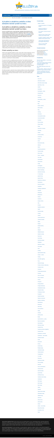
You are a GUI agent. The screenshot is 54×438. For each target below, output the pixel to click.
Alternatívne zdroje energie (42, 82)
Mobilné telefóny (41, 225)
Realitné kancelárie (41, 296)
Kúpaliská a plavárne (41, 207)
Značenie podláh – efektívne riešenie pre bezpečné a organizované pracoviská (44, 69)
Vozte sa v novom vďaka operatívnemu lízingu (43, 44)
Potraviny (39, 273)
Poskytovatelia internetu (42, 271)
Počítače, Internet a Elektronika (43, 265)
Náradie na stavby (41, 234)
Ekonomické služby (41, 142)
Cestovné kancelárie (41, 118)
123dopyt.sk (45, 54)
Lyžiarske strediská (41, 219)
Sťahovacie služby (41, 325)
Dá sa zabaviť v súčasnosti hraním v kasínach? (45, 32)
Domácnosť (40, 136)
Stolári (39, 339)
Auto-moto (40, 78)
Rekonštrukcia (40, 302)
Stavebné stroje (40, 331)
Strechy (39, 343)
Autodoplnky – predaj (41, 91)
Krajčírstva (39, 198)
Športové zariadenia (41, 321)
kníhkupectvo (40, 194)
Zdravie (39, 403)
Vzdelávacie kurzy (41, 374)
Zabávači (39, 389)
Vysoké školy (40, 372)
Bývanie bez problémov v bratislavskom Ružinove (43, 29)
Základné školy (40, 395)
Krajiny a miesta (40, 200)
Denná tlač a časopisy (41, 128)
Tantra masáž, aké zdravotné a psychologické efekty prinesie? (44, 41)
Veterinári (39, 364)
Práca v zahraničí (41, 277)
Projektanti (40, 294)
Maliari (39, 221)
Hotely (39, 163)
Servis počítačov (40, 308)
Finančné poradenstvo (41, 149)
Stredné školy (40, 345)
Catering (39, 111)
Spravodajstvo (40, 323)
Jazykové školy (40, 178)
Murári (39, 227)
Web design (40, 381)
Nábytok (39, 229)
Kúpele (39, 209)
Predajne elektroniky (41, 285)
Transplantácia (40, 354)
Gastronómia (40, 161)
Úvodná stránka (6, 15)
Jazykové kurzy (40, 176)
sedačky (29, 34)
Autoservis (39, 95)
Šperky (39, 316)
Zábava (39, 387)
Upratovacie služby (41, 360)
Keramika (39, 190)
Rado (38, 54)
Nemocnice (40, 236)
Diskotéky (39, 130)
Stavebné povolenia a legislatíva (43, 329)
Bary (38, 103)
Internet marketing (41, 169)
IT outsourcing (40, 173)
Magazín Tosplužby (41, 23)
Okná (39, 248)
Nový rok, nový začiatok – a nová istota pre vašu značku (22, 17)
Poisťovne (39, 269)
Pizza (39, 260)
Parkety (39, 256)
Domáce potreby (41, 134)
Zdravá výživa (40, 401)
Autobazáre (40, 89)
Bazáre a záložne (41, 105)
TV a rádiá (39, 356)
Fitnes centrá (40, 153)
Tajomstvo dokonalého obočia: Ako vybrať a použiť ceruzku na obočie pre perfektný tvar (43, 72)
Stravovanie (40, 341)
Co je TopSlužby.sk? (17, 15)
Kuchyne (39, 205)
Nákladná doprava (41, 231)
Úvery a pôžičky (40, 362)
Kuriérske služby (40, 211)
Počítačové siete (40, 267)
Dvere (39, 140)
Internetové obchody (41, 171)
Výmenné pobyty (40, 370)
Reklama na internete (41, 298)
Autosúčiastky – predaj (42, 99)
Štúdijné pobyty (40, 347)
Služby (39, 310)
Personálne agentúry (41, 258)
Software (39, 312)
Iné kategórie (40, 165)
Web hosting (40, 383)
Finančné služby (40, 151)
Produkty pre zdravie (41, 292)
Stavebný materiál (41, 337)
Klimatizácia (40, 192)
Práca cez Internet (41, 275)
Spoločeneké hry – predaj (42, 318)
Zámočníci (39, 397)
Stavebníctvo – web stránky (42, 335)
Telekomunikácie (41, 352)
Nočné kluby (40, 238)
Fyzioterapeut (40, 159)
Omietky (39, 250)
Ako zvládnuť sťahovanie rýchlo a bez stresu (43, 67)
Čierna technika (40, 122)
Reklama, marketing (41, 300)
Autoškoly (39, 97)
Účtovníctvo (40, 358)
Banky (39, 101)
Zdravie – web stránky (41, 405)
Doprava (39, 138)
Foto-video (40, 157)
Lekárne (39, 215)
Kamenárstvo (40, 182)
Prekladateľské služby (41, 287)
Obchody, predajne (41, 240)
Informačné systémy (41, 167)
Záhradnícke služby (41, 393)
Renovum (45, 53)
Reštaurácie (40, 304)
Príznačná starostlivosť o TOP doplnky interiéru (45, 26)
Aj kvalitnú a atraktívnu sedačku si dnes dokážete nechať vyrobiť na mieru (45, 38)
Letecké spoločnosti (41, 217)
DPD (44, 51)
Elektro (39, 147)
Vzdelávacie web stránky (42, 376)
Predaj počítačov (41, 283)
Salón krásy (40, 306)
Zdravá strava (40, 399)
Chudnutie (39, 120)
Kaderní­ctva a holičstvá (42, 180)
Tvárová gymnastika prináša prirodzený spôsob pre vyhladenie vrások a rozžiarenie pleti (44, 63)
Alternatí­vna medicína (41, 80)
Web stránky (40, 385)
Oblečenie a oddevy (41, 244)
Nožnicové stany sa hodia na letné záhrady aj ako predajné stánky (44, 35)
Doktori (39, 132)
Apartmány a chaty (41, 84)
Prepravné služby (41, 289)
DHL (47, 50)
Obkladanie (40, 242)
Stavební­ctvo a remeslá (42, 333)
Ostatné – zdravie (41, 254)
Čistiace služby (40, 124)
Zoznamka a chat (41, 410)
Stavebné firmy (40, 327)
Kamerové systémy (41, 184)
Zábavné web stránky (41, 391)
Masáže (39, 223)
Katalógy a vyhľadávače (42, 188)
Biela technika (40, 107)
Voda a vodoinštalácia (41, 366)
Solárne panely (40, 314)
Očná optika (40, 246)
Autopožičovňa (40, 93)
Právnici (39, 279)
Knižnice (39, 196)
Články (39, 126)
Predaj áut (39, 281)
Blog (38, 109)
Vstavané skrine (40, 368)
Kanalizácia (40, 186)
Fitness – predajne (41, 155)
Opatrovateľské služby (41, 252)
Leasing (39, 213)
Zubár (39, 412)
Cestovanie (40, 113)
